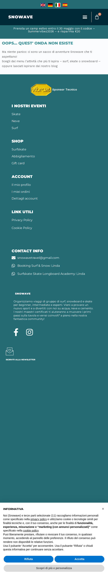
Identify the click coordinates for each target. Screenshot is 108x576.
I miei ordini (21, 192)
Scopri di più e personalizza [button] (54, 568)
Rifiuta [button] (28, 559)
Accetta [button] (79, 559)
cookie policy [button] (31, 530)
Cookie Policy (22, 228)
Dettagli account (25, 198)
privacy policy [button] (39, 519)
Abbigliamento (23, 156)
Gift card (18, 163)
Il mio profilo (21, 185)
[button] (85, 17)
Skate (16, 114)
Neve (16, 121)
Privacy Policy (22, 220)
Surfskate (19, 149)
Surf (15, 128)
